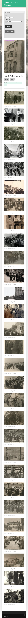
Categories (7, 19)
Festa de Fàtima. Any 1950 (9, 586)
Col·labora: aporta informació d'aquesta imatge (13, 83)
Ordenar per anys (12, 22)
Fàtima (6, 79)
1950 (12, 79)
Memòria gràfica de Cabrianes (11, 3)
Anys (6, 15)
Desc (6, 22)
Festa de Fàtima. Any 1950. (10, 106)
